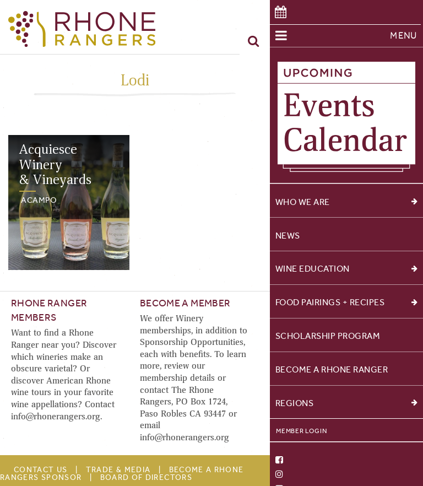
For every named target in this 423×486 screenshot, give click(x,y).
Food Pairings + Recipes (346, 302)
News (287, 235)
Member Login (301, 431)
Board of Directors (146, 477)
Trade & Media (118, 470)
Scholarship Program (328, 336)
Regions (346, 403)
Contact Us (41, 470)
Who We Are (346, 202)
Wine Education (346, 268)
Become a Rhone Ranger (331, 369)
